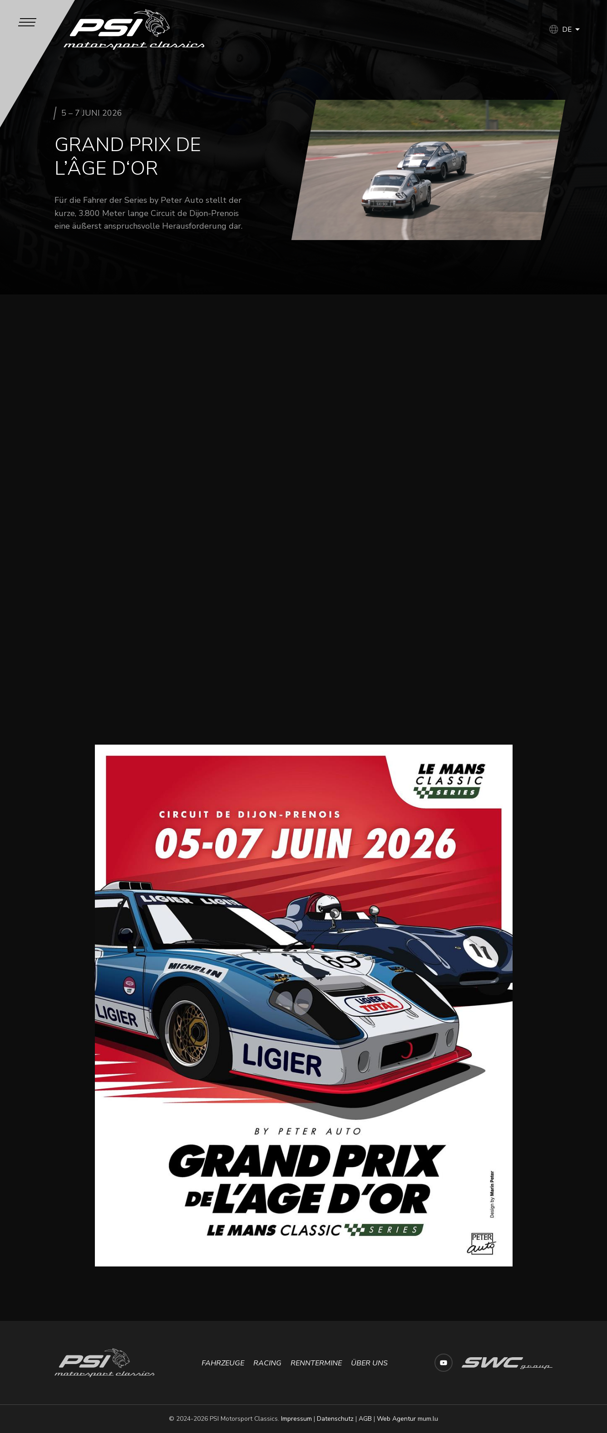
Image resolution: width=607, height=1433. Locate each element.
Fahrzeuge (223, 1363)
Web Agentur (396, 1418)
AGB (365, 1418)
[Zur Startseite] (134, 29)
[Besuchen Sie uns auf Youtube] (443, 1363)
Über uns (369, 1363)
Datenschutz (335, 1418)
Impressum (296, 1418)
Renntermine (316, 1363)
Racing (267, 1363)
